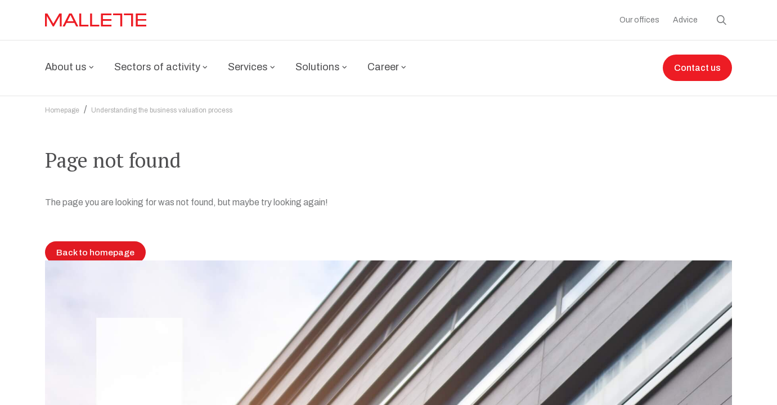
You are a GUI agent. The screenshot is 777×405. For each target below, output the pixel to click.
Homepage (62, 103)
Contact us (697, 68)
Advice (685, 20)
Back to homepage (95, 372)
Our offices (639, 20)
